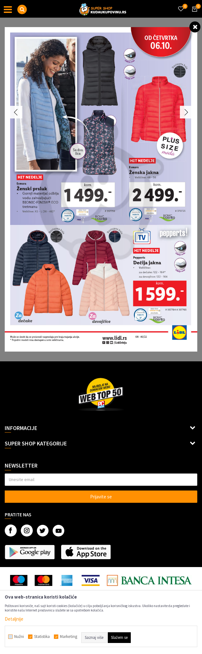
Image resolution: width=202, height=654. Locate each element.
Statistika (42, 636)
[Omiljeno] (180, 5)
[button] (22, 9)
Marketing (68, 636)
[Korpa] (193, 15)
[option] (101, 189)
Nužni (19, 636)
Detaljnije (14, 619)
